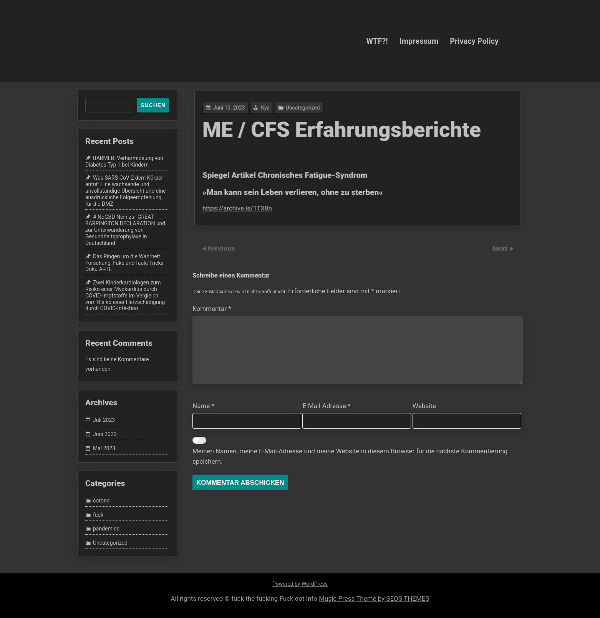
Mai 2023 (104, 448)
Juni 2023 (105, 434)
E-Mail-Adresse (326, 406)
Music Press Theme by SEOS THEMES (374, 598)
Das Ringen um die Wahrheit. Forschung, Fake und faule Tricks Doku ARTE (124, 263)
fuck (98, 515)
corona (101, 500)
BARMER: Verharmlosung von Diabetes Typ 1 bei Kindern (124, 161)
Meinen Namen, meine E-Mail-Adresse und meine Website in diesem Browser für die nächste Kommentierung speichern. (349, 456)
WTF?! (377, 40)
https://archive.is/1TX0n (241, 206)
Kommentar (211, 308)
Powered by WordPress (300, 584)
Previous (221, 248)
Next (500, 248)
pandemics (106, 529)
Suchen (153, 105)
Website (424, 406)
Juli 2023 (104, 420)
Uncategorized (304, 109)
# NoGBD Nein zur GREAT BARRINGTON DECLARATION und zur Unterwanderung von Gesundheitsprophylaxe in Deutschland (125, 230)
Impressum (418, 40)
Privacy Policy (474, 40)
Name (203, 406)
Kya (268, 109)
